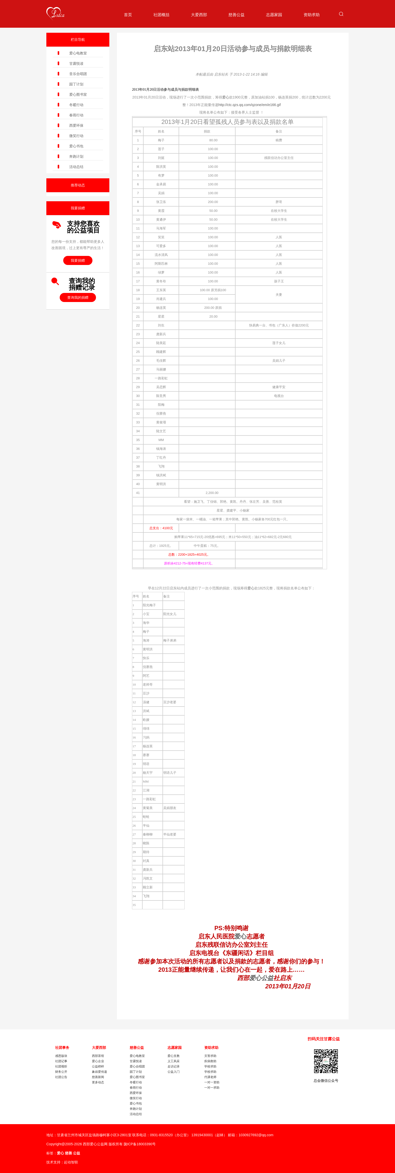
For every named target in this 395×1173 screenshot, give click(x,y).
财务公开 (61, 1072)
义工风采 (174, 1061)
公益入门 (174, 1072)
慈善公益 (236, 15)
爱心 (225, 97)
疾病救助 (210, 1061)
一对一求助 (211, 1087)
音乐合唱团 (78, 74)
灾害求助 (210, 1056)
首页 (128, 15)
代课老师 (210, 1077)
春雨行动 (76, 115)
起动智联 (71, 1162)
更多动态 (98, 1082)
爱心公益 (261, 978)
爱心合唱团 (137, 1066)
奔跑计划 (76, 156)
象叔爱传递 (99, 1072)
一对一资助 (211, 1082)
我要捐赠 (78, 260)
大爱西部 (199, 15)
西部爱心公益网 (95, 1144)
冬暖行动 (76, 105)
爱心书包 (76, 146)
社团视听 (61, 1066)
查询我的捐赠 (77, 297)
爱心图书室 (78, 94)
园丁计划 (76, 84)
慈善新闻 (98, 1077)
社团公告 (61, 1077)
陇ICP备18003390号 (140, 1144)
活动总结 (76, 167)
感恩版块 (61, 1056)
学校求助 (210, 1066)
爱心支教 (174, 1056)
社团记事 (61, 1061)
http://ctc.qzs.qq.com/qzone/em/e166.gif (249, 105)
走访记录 (174, 1066)
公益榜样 (98, 1066)
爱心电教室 (78, 53)
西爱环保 (76, 125)
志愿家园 (274, 15)
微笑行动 (76, 136)
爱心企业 (98, 1061)
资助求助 (312, 15)
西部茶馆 (98, 1056)
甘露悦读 (76, 63)
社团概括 (161, 15)
